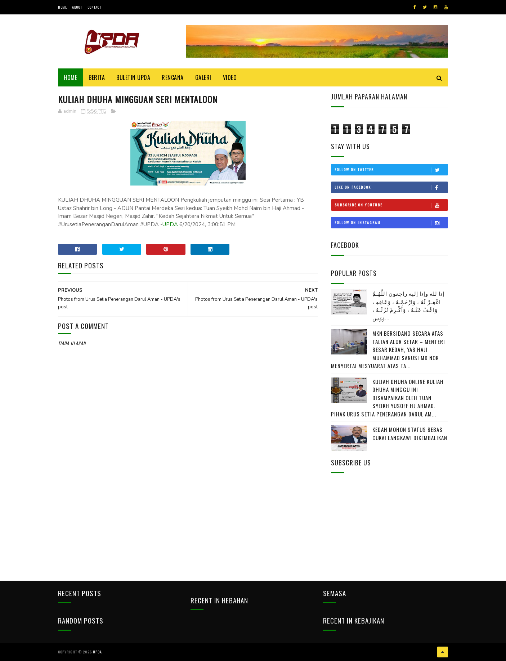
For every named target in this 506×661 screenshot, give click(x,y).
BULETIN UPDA (133, 77)
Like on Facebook (391, 187)
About (77, 7)
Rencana (173, 77)
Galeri (203, 77)
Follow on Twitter (391, 170)
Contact (94, 7)
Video (230, 77)
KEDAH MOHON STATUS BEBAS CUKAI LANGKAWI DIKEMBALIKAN (409, 433)
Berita (97, 77)
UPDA (170, 224)
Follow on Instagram (391, 222)
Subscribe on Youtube (391, 205)
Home (62, 7)
